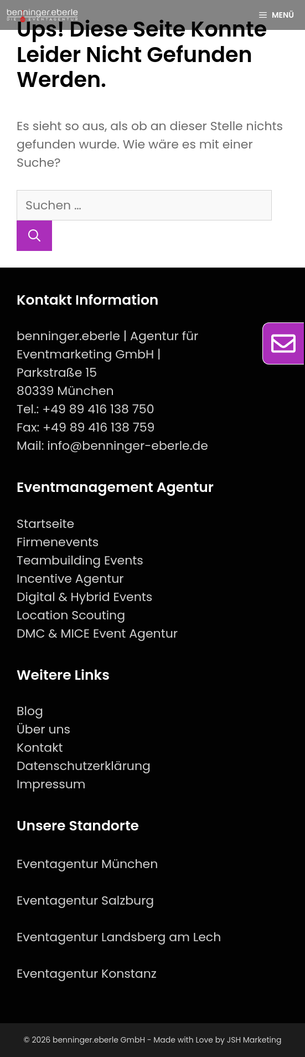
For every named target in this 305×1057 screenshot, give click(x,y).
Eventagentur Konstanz (87, 973)
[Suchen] (34, 235)
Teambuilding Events (80, 560)
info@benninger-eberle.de (127, 445)
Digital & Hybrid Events (84, 597)
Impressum (51, 784)
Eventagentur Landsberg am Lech (119, 937)
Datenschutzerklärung (84, 765)
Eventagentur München (87, 864)
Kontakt (40, 747)
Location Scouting (71, 615)
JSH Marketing (254, 1039)
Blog (30, 711)
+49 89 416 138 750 (98, 409)
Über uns (43, 729)
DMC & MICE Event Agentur (97, 633)
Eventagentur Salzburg (85, 900)
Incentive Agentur (70, 578)
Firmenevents (58, 542)
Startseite (45, 523)
